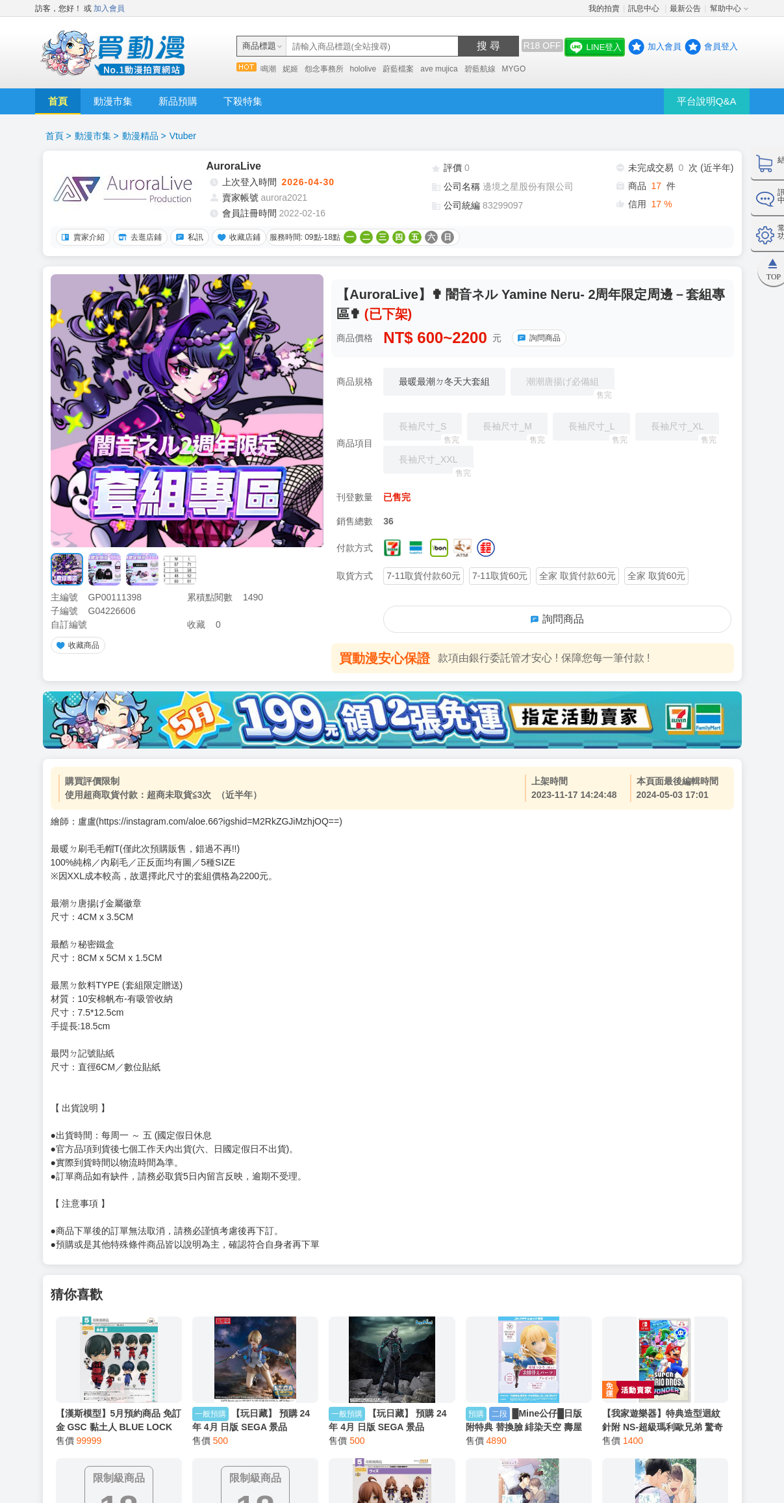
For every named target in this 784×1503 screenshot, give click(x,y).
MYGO (514, 69)
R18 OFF (542, 45)
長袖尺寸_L (599, 431)
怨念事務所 (324, 69)
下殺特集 (242, 101)
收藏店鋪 (237, 237)
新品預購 (177, 101)
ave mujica (438, 69)
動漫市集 (113, 101)
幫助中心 (725, 8)
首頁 (58, 101)
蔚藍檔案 (398, 69)
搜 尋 (488, 45)
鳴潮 (268, 69)
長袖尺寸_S (430, 431)
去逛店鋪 (138, 237)
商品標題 (259, 46)
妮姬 (290, 69)
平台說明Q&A (707, 101)
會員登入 (721, 46)
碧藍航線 (480, 69)
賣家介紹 (81, 237)
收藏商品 (76, 645)
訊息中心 (644, 8)
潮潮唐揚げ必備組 (570, 386)
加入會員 (109, 8)
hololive (363, 69)
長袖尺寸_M (515, 431)
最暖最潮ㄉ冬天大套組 (444, 381)
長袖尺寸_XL (685, 431)
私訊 (187, 237)
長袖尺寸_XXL (436, 464)
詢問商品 (537, 338)
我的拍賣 (604, 8)
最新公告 (685, 8)
